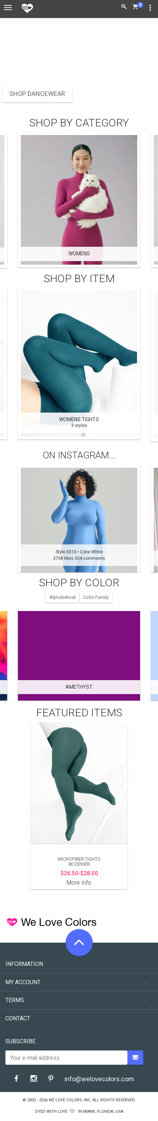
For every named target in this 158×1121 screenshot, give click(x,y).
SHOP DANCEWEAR (37, 93)
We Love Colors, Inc (69, 1100)
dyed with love (51, 1111)
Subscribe (20, 1041)
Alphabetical (62, 597)
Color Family (96, 597)
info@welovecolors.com (99, 1079)
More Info (79, 882)
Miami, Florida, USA (103, 1111)
